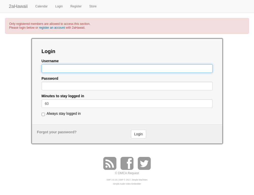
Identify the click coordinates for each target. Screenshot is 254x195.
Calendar (41, 6)
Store (93, 6)
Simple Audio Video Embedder (127, 184)
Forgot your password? (57, 132)
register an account (52, 27)
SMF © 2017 (125, 180)
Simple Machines (139, 180)
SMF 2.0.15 (112, 180)
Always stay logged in (64, 113)
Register (76, 6)
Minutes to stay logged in (63, 96)
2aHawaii (18, 6)
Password (50, 78)
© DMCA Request (127, 173)
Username (50, 61)
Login (59, 6)
